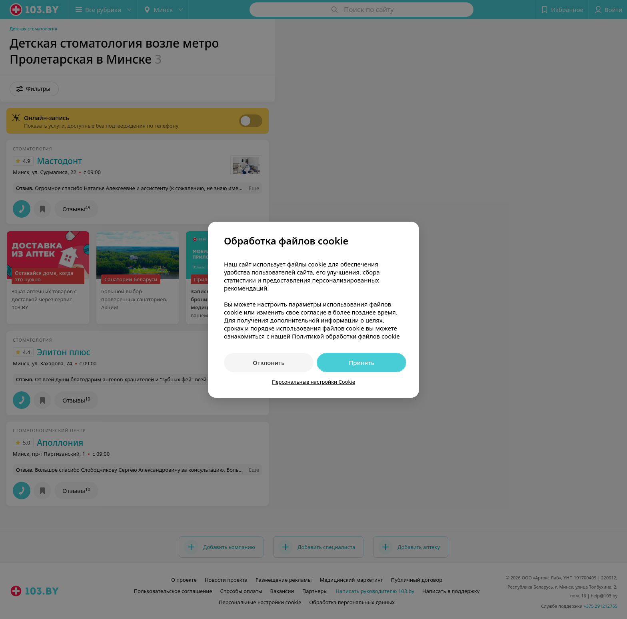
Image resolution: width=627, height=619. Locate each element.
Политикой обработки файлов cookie (346, 336)
